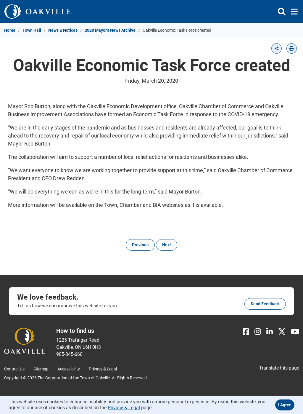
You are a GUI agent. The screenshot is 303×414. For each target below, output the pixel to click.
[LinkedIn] (269, 331)
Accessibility (68, 369)
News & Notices (63, 30)
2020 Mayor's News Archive (110, 30)
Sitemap (41, 369)
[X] (282, 331)
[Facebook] (246, 331)
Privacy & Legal (103, 369)
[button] (276, 48)
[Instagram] (257, 331)
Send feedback (265, 303)
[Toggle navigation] (292, 11)
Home (9, 30)
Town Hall (31, 30)
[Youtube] (295, 331)
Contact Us (14, 369)
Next (166, 244)
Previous (140, 244)
